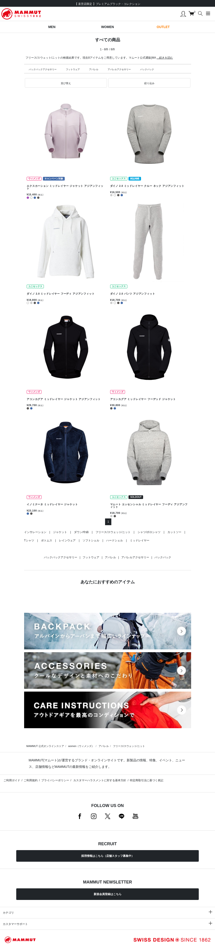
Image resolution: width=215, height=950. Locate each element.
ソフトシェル (91, 540)
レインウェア (67, 540)
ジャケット (60, 532)
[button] (66, 83)
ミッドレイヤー (139, 540)
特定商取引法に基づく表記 (146, 780)
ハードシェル (114, 540)
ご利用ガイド (11, 780)
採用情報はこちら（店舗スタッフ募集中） (107, 856)
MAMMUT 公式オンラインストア (45, 746)
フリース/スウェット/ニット (113, 532)
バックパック (147, 69)
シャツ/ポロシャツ (149, 532)
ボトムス (46, 540)
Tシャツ (29, 540)
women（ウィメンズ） (81, 746)
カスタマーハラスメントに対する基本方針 (99, 780)
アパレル (93, 69)
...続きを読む (165, 57)
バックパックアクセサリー (43, 69)
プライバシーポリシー (55, 780)
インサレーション (35, 532)
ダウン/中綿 (81, 532)
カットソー (174, 532)
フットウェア (73, 69)
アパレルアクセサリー (119, 69)
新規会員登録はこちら (108, 894)
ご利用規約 (31, 780)
